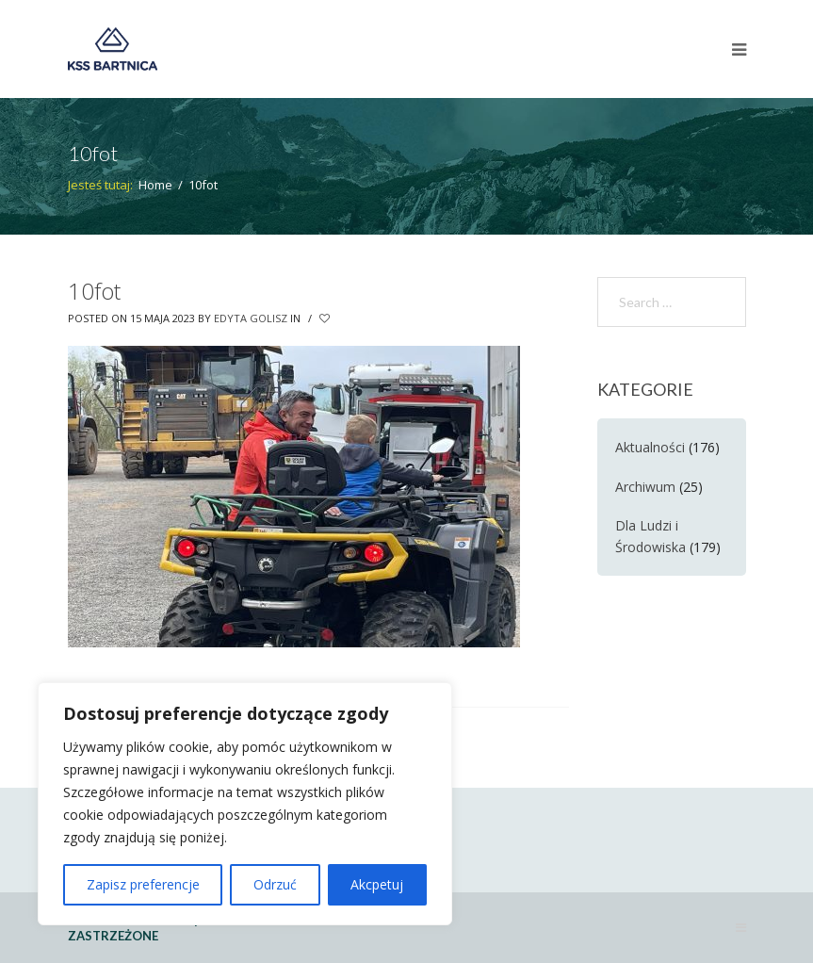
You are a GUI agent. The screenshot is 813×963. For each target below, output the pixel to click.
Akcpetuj (376, 884)
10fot (94, 290)
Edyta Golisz (250, 318)
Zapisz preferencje (143, 884)
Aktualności (650, 447)
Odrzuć (275, 884)
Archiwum (645, 487)
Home (155, 184)
